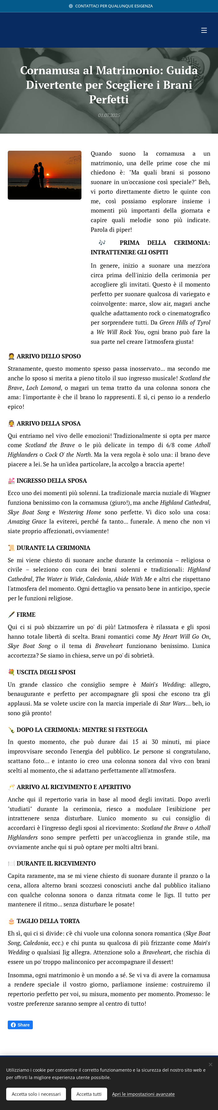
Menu (204, 30)
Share (20, 1024)
